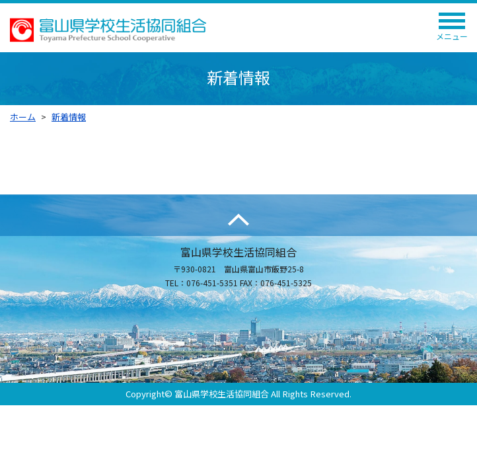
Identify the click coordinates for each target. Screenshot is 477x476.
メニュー (452, 30)
